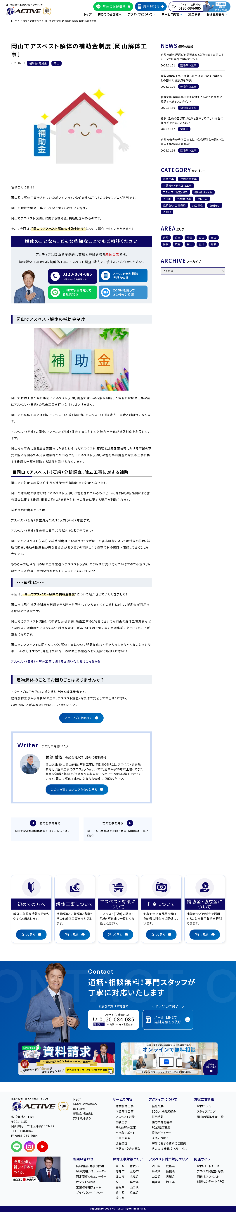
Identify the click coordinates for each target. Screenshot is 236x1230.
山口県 (134, 1188)
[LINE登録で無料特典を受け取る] (66, 1059)
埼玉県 (120, 1198)
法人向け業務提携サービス (169, 1149)
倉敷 (166, 237)
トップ (88, 14)
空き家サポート (125, 1133)
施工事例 (194, 14)
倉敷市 (134, 1166)
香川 (201, 244)
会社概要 (158, 1106)
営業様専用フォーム (88, 1188)
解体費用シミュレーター (91, 1172)
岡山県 (120, 1166)
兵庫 (178, 237)
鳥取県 (134, 1182)
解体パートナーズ (208, 1166)
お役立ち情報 (204, 1099)
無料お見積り (82, 1118)
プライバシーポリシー (90, 1193)
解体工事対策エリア (128, 1159)
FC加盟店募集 (161, 1128)
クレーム (202, 199)
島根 (166, 244)
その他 (167, 212)
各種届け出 (184, 199)
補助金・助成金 (203, 192)
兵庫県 (134, 1193)
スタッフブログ (206, 1112)
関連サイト (202, 1159)
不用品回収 (123, 1138)
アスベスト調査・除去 (175, 192)
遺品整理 (122, 1144)
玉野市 (134, 1172)
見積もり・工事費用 (174, 205)
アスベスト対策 (125, 1117)
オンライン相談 (85, 1182)
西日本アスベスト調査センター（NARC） (211, 1179)
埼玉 (189, 237)
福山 (189, 244)
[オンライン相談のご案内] (169, 1059)
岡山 (213, 237)
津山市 (120, 1177)
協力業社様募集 (162, 1122)
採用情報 (158, 1117)
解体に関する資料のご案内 (169, 1144)
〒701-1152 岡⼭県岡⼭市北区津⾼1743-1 (35, 1124)
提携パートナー (161, 1133)
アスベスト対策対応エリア (168, 1159)
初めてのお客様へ (110, 14)
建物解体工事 (189, 179)
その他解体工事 (126, 1128)
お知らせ (215, 205)
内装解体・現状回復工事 (177, 185)
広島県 (134, 1177)
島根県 (120, 1188)
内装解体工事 (124, 1112)
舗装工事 (168, 179)
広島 (178, 244)
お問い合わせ (83, 1159)
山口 (201, 237)
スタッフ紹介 (160, 1138)
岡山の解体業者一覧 (210, 1117)
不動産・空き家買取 (128, 1149)
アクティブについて (163, 1099)
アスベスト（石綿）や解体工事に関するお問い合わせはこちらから (55, 661)
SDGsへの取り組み (164, 1112)
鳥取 (213, 244)
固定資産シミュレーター (91, 1177)
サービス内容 (123, 1099)
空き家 (167, 199)
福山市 (120, 1182)
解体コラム (204, 1106)
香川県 (120, 1193)
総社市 (120, 1172)
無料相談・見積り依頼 (90, 1166)
